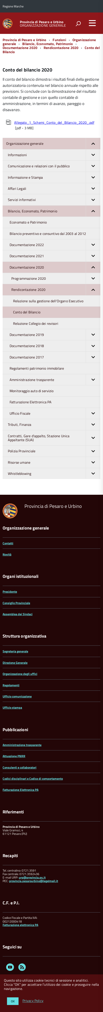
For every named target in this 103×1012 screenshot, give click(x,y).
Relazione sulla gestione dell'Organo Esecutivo (48, 301)
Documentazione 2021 (55, 255)
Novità (7, 554)
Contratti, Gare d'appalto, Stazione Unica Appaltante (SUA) (54, 438)
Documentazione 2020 (20, 47)
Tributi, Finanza (54, 424)
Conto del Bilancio (26, 312)
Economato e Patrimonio (28, 222)
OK (13, 1001)
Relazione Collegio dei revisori (35, 323)
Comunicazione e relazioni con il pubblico (54, 166)
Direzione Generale (15, 662)
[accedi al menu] (92, 22)
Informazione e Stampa (54, 177)
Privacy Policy (32, 1000)
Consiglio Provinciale (16, 603)
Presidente (10, 591)
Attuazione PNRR (14, 756)
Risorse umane (54, 462)
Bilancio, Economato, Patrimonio (47, 43)
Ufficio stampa (12, 707)
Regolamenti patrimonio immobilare (37, 368)
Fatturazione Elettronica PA (31, 402)
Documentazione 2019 (55, 334)
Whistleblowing (54, 473)
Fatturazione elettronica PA (20, 925)
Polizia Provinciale (54, 451)
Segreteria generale (15, 651)
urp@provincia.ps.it (32, 877)
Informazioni (54, 154)
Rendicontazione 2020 (61, 47)
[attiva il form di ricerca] (78, 24)
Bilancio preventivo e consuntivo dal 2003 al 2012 (48, 233)
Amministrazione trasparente (55, 379)
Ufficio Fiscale (55, 413)
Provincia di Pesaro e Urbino (42, 22)
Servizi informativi (54, 199)
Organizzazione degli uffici (20, 673)
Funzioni (59, 39)
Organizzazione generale (53, 143)
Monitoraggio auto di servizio (32, 390)
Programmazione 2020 (55, 278)
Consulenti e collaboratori (19, 767)
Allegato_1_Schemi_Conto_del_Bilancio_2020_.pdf (54, 122)
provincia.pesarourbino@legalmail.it (33, 881)
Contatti (8, 543)
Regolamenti (11, 685)
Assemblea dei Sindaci (18, 614)
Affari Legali (54, 188)
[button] (93, 143)
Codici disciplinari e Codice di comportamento (33, 778)
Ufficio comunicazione (17, 696)
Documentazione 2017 (55, 357)
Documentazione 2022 (55, 244)
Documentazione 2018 (55, 345)
